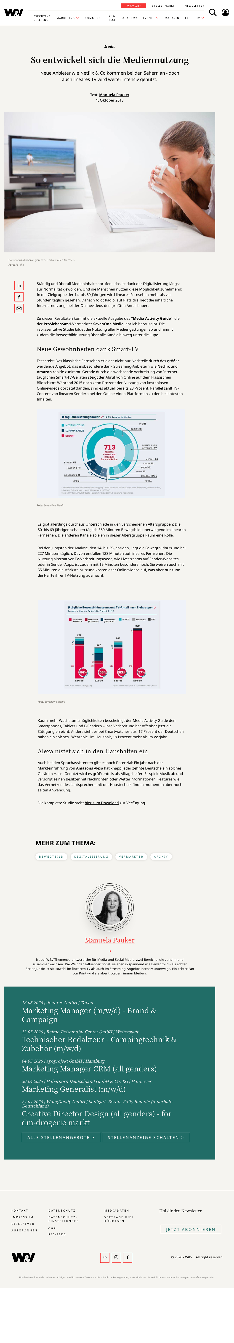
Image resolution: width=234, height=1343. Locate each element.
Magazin (172, 18)
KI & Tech (113, 17)
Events (149, 18)
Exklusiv (192, 18)
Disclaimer (23, 1224)
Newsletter (194, 5)
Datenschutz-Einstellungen (63, 1219)
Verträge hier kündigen (119, 1219)
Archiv (161, 857)
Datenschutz (62, 1210)
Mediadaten (116, 1210)
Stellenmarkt (163, 5)
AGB (52, 1228)
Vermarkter (131, 857)
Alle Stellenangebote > (61, 1137)
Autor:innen (24, 1230)
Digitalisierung (91, 857)
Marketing (65, 18)
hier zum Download (102, 802)
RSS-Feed (57, 1234)
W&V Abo (134, 6)
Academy (129, 18)
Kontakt (19, 1210)
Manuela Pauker (114, 94)
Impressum (22, 1217)
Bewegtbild (51, 857)
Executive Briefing (42, 17)
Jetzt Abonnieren (191, 1229)
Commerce (94, 18)
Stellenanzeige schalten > (146, 1137)
